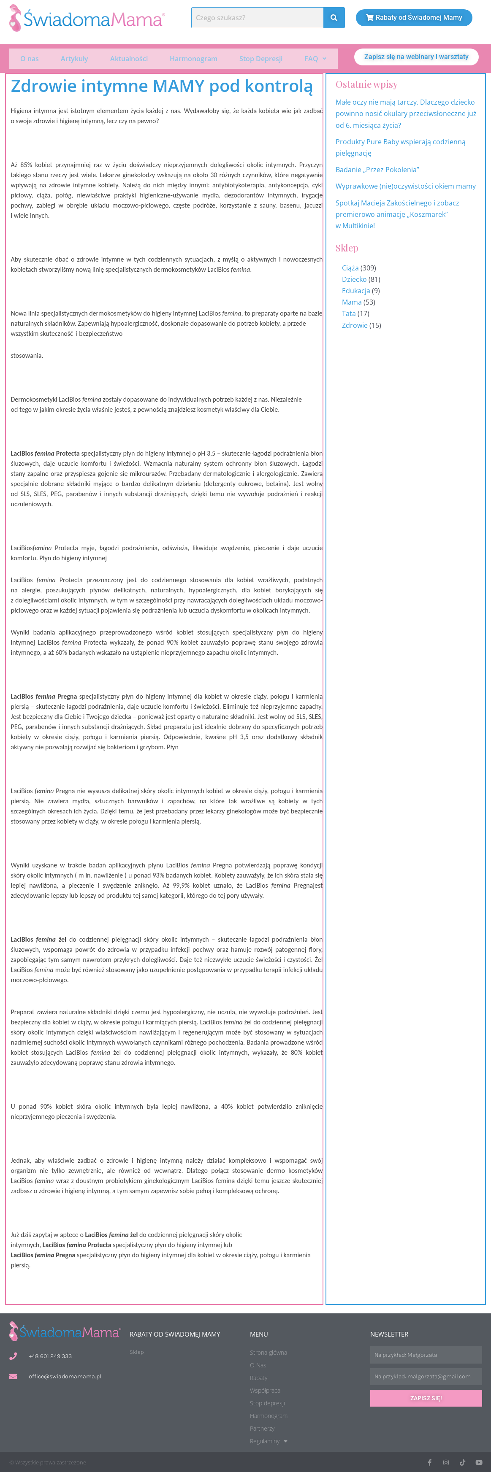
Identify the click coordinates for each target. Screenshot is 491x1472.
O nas (29, 58)
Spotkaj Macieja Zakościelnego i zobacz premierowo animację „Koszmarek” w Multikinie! (397, 213)
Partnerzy (262, 1427)
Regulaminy (269, 1440)
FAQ (315, 58)
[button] (315, 58)
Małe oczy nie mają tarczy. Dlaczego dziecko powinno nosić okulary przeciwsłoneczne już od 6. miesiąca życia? (406, 113)
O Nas (258, 1364)
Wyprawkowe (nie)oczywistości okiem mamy (406, 185)
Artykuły (74, 58)
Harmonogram (193, 58)
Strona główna (268, 1352)
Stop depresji (267, 1402)
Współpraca (265, 1390)
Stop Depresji (260, 58)
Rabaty (258, 1377)
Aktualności (129, 58)
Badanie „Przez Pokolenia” (377, 168)
